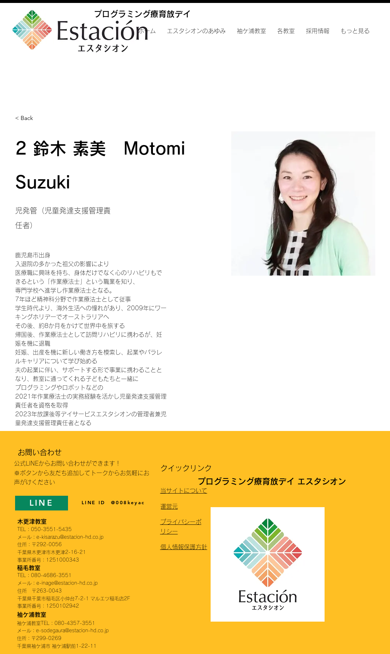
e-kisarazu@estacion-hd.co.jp (70, 537)
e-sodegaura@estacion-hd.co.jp (72, 630)
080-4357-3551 (74, 623)
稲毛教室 (28, 568)
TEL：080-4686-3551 (44, 575)
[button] (286, 31)
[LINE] (41, 503)
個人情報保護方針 (183, 547)
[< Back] (29, 118)
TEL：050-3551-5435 (44, 529)
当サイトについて (183, 491)
